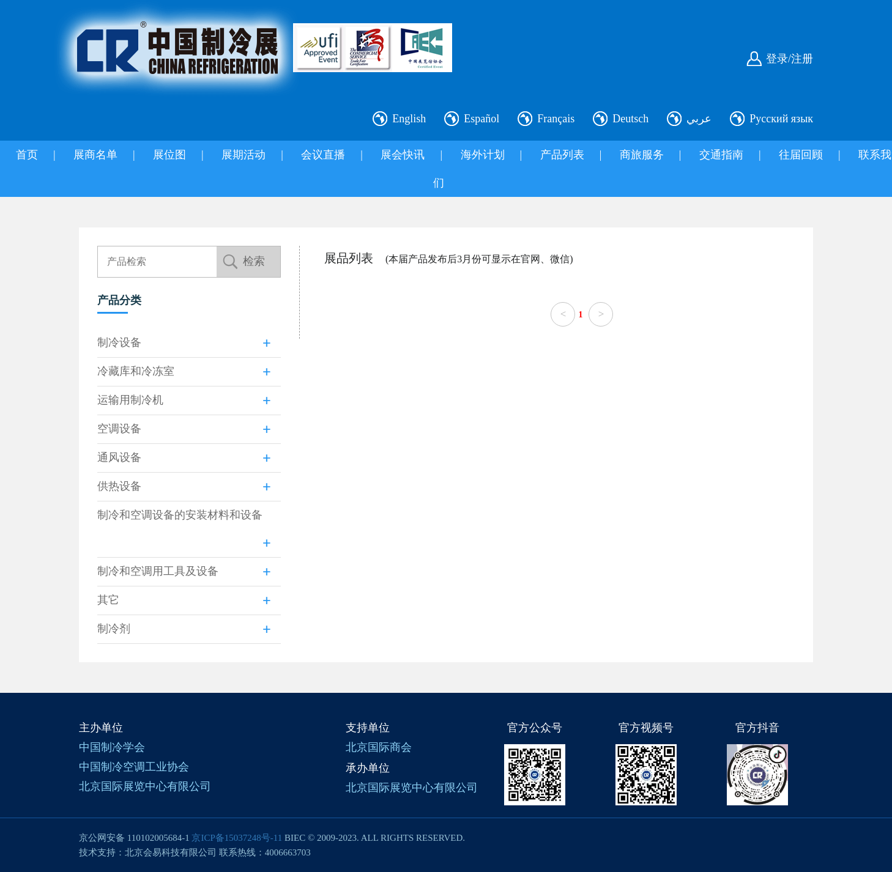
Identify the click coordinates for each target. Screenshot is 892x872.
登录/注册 (789, 59)
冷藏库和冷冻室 (135, 371)
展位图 (169, 155)
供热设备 (119, 486)
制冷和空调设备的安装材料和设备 (179, 515)
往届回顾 (801, 155)
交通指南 (721, 155)
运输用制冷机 (130, 400)
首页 (27, 155)
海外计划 (483, 155)
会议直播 (323, 155)
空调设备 (119, 429)
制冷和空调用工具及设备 (157, 571)
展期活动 (243, 155)
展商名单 (95, 155)
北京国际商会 (379, 747)
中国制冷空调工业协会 (134, 767)
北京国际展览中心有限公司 (145, 786)
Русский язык (781, 119)
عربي (699, 119)
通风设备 (119, 457)
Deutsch (630, 119)
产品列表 (562, 155)
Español (481, 119)
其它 (108, 600)
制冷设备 (119, 342)
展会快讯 (403, 155)
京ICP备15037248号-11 (236, 838)
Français (555, 119)
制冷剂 (113, 629)
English (409, 119)
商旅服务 (642, 155)
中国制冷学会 (112, 747)
